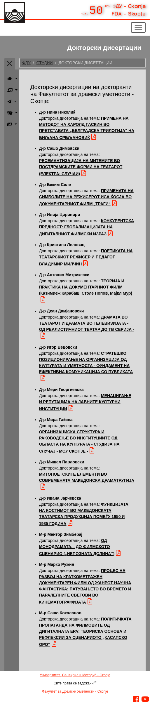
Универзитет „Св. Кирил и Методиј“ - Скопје (75, 675)
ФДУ (26, 62)
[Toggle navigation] (138, 27)
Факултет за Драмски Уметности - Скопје (75, 691)
